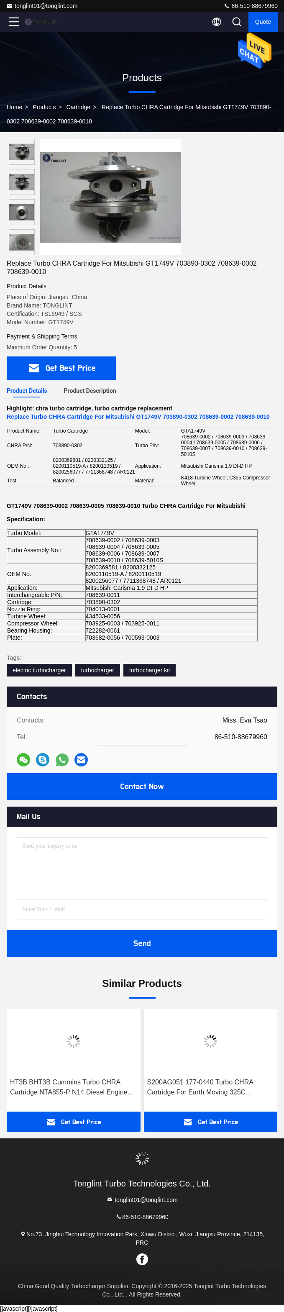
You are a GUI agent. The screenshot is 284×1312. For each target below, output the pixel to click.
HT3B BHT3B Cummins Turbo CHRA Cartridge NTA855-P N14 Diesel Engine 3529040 (68, 1088)
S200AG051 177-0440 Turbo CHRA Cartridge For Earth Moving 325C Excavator (200, 1088)
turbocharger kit (149, 670)
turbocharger (97, 670)
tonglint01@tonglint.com (41, 6)
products (44, 107)
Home (14, 107)
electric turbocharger (39, 670)
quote (263, 21)
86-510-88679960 (250, 6)
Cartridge (79, 107)
